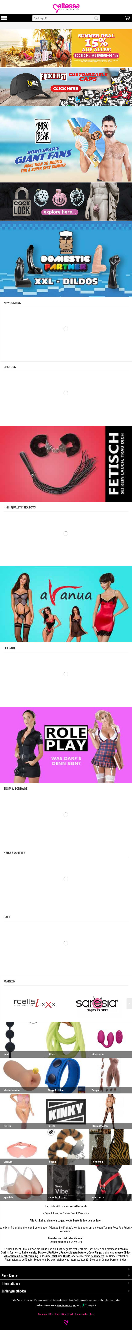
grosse (119, 1252)
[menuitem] (4, 18)
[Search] (96, 18)
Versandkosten (59, 1300)
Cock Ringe (94, 1252)
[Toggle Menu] (4, 19)
